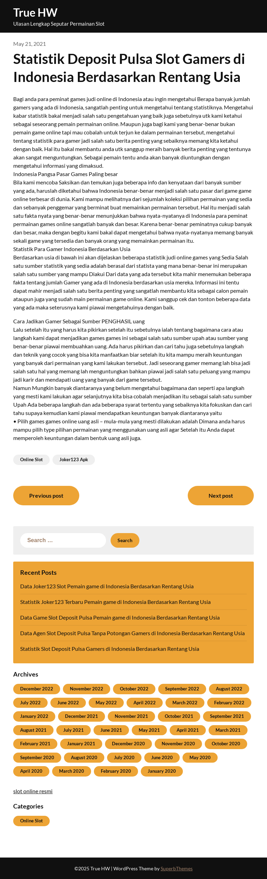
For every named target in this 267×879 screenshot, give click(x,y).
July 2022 (30, 702)
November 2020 (178, 743)
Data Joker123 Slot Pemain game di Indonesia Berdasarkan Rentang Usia (107, 586)
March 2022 (184, 702)
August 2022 (229, 688)
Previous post (46, 495)
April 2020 (31, 771)
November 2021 (131, 716)
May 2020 (200, 757)
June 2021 (111, 730)
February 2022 (229, 702)
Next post (221, 495)
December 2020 (128, 743)
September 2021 (227, 716)
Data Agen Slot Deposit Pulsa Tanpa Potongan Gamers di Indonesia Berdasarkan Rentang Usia (132, 633)
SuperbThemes (177, 868)
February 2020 (116, 771)
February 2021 (35, 743)
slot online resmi (32, 791)
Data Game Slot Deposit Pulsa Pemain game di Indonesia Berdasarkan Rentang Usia (120, 617)
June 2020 (162, 757)
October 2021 (179, 716)
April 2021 (188, 730)
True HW (35, 12)
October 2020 (226, 743)
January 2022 (34, 716)
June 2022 (68, 702)
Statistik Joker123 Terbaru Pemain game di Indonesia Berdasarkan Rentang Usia (115, 601)
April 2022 (145, 702)
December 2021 (81, 716)
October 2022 (134, 688)
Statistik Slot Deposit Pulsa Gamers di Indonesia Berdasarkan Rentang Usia (109, 648)
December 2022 (36, 688)
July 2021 (73, 730)
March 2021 (228, 730)
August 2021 (33, 730)
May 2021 (149, 730)
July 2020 (124, 757)
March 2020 (71, 771)
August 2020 (84, 757)
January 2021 (81, 743)
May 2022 (106, 702)
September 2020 (37, 757)
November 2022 (86, 688)
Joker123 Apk (73, 459)
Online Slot (31, 459)
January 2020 (162, 771)
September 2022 (182, 688)
